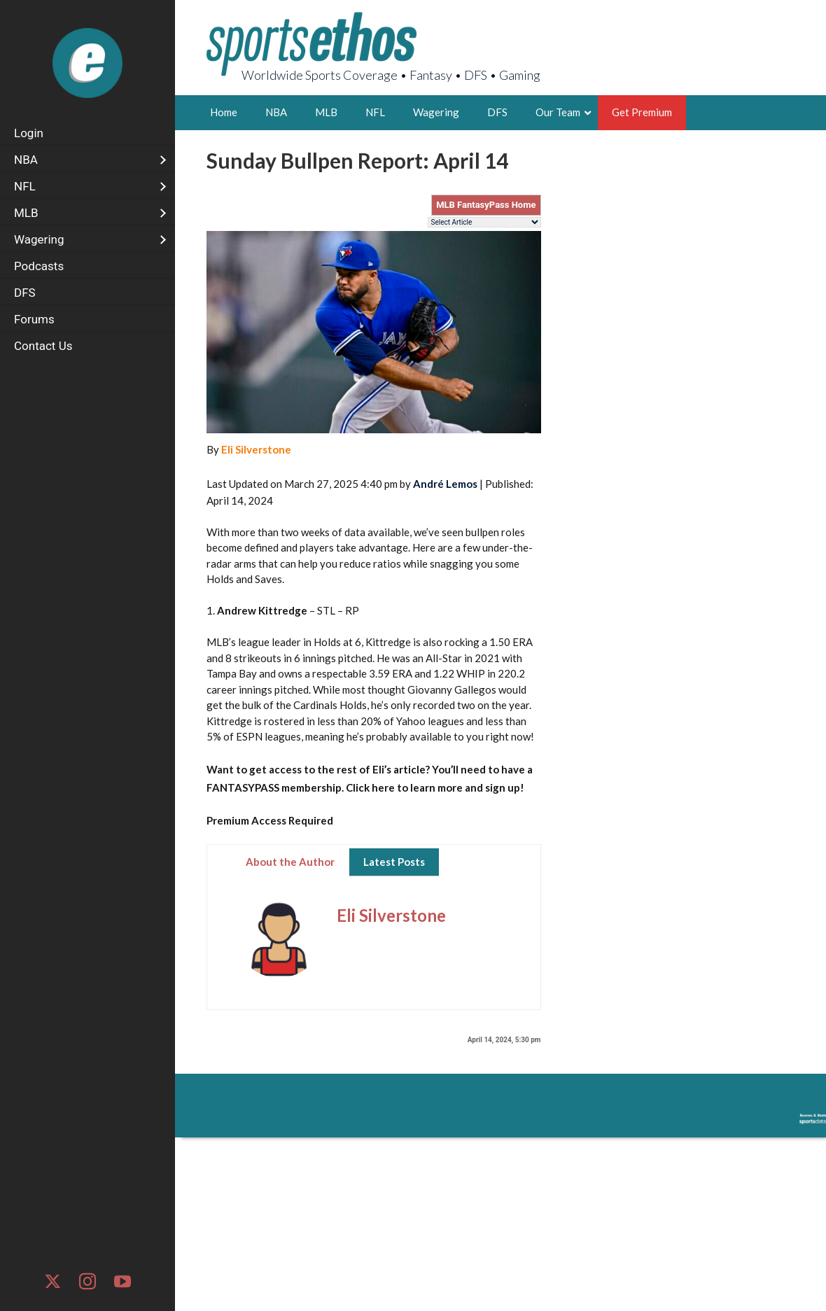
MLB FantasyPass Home (486, 204)
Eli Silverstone (256, 449)
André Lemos (445, 483)
